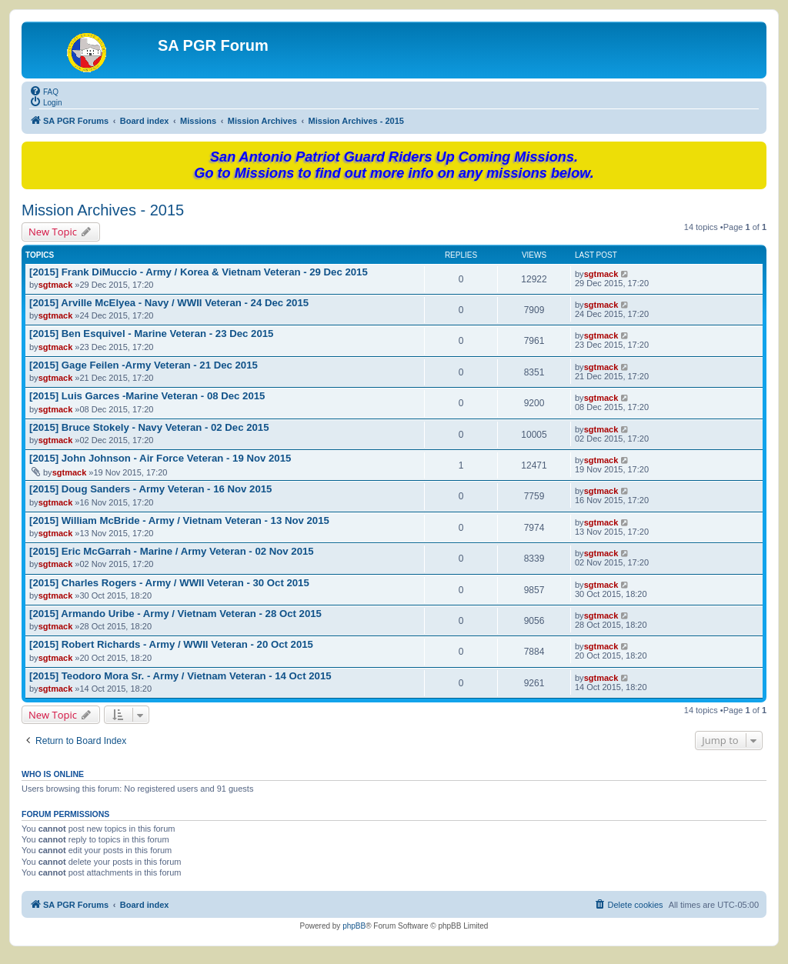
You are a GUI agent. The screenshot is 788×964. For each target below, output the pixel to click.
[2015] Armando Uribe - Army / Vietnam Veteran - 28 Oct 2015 (175, 613)
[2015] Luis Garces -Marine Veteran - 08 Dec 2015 (147, 396)
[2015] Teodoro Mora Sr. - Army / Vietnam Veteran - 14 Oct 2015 (180, 676)
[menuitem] (43, 90)
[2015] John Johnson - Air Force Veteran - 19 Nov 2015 (160, 458)
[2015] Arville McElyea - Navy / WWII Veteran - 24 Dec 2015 (169, 303)
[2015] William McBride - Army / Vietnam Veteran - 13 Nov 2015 (179, 520)
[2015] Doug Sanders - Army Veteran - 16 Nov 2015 (150, 489)
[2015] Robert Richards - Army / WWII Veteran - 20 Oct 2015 (171, 644)
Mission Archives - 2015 (103, 210)
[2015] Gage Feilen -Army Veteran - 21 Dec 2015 (143, 365)
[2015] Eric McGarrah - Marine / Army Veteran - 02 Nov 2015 (171, 551)
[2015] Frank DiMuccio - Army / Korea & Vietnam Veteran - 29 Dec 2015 (198, 272)
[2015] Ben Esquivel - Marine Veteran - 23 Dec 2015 (151, 333)
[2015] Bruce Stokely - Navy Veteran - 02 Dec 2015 (149, 427)
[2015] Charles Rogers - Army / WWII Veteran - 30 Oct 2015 (169, 583)
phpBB (354, 926)
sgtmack (55, 284)
